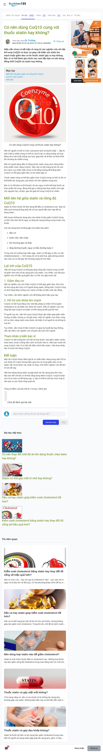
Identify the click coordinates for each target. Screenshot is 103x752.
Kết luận (9, 79)
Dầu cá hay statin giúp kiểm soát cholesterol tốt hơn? (32, 614)
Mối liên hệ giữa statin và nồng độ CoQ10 (24, 74)
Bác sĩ (70, 15)
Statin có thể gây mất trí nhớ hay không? (27, 478)
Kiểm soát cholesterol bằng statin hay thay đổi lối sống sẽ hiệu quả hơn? (33, 573)
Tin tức (28, 15)
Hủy (63, 422)
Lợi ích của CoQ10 (14, 77)
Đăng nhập (79, 748)
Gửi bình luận (50, 422)
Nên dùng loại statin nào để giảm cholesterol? (31, 654)
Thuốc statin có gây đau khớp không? (26, 730)
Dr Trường (30, 40)
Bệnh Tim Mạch (13, 15)
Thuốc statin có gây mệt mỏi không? (26, 692)
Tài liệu (77, 15)
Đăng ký (94, 748)
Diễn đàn (54, 15)
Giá (63, 15)
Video (41, 15)
